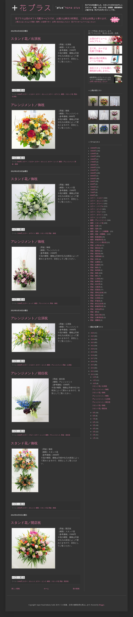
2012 (92, 374)
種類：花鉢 (94, 229)
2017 (92, 358)
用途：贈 (93, 312)
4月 (94, 429)
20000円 (19, 508)
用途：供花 (94, 259)
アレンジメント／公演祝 (29, 318)
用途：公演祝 (67, 365)
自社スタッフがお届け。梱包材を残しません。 (101, 69)
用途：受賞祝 (95, 290)
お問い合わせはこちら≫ (61, 22)
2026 (92, 333)
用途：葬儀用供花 (96, 306)
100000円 (93, 148)
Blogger (101, 605)
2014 (92, 368)
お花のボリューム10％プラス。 (98, 40)
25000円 (93, 170)
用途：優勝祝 (95, 320)
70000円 (93, 187)
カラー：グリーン (96, 204)
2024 (92, 339)
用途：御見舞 (95, 270)
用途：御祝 (52, 233)
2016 (92, 361)
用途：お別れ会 (96, 245)
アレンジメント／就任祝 (29, 373)
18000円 (93, 165)
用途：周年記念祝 (96, 293)
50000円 (93, 179)
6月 (94, 422)
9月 (94, 413)
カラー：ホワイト (54, 94)
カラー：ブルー (28, 435)
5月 (94, 425)
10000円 (19, 365)
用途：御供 (94, 267)
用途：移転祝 (95, 248)
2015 (92, 365)
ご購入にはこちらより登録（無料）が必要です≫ (33, 22)
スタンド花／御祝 (24, 179)
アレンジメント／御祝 (27, 105)
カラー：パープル (96, 206)
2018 (92, 355)
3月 (94, 432)
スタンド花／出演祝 (26, 38)
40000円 (93, 176)
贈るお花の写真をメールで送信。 (98, 59)
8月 (94, 416)
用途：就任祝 (65, 435)
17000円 (93, 162)
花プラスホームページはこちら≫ (83, 22)
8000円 (19, 161)
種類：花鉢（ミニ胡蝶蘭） (100, 231)
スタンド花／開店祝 (26, 522)
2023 (92, 342)
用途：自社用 (95, 284)
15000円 (19, 94)
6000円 (92, 184)
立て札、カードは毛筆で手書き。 (98, 49)
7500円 (92, 192)
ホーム (46, 589)
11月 (94, 380)
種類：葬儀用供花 (96, 240)
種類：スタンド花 (67, 94)
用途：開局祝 (95, 251)
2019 (92, 352)
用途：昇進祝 (95, 301)
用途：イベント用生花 (98, 242)
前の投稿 (76, 589)
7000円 (92, 190)
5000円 (92, 181)
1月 (94, 438)
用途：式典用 (95, 287)
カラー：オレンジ (42, 94)
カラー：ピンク (41, 365)
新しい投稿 (16, 589)
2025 (92, 336)
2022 (92, 346)
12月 (94, 377)
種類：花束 (94, 226)
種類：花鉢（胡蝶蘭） (98, 234)
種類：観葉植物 (96, 237)
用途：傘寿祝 (95, 281)
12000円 (93, 154)
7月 (94, 419)
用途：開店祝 (64, 581)
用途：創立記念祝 (96, 304)
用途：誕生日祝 (96, 315)
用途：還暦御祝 (96, 256)
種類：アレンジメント (66, 161)
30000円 (93, 173)
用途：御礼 (94, 276)
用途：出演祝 (95, 298)
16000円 (93, 159)
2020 (92, 349)
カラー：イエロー (29, 94)
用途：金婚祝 (95, 262)
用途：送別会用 (96, 309)
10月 (94, 383)
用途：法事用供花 (96, 317)
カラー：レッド (53, 161)
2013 (92, 371)
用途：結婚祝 (95, 265)
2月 (94, 435)
